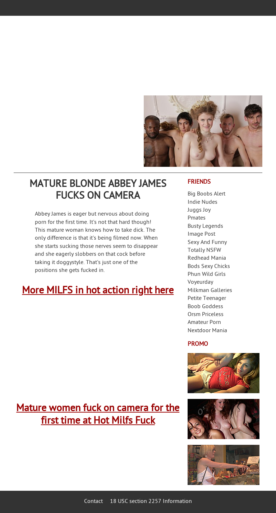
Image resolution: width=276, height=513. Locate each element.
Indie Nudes (202, 202)
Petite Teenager (207, 298)
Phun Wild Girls (207, 274)
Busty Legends (205, 226)
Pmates (197, 218)
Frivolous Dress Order (223, 465)
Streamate (223, 373)
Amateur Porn (204, 322)
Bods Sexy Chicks (209, 266)
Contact (93, 501)
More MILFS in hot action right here (98, 291)
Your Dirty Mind (114, 53)
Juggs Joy (199, 210)
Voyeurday (200, 282)
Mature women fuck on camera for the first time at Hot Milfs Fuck (97, 415)
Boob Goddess (205, 307)
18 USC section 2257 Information (151, 501)
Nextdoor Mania (207, 331)
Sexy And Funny (207, 242)
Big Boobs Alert (206, 194)
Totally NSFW (204, 250)
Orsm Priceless (206, 315)
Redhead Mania (207, 258)
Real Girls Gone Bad (223, 419)
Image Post (201, 234)
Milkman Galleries (210, 291)
